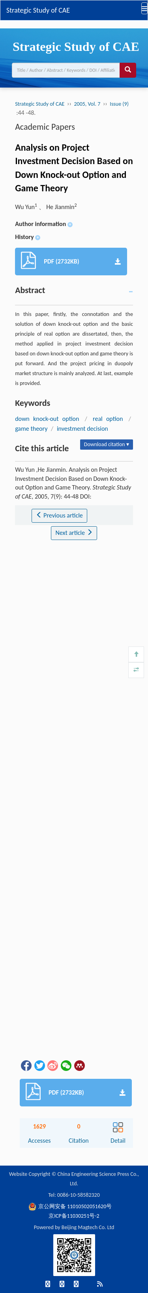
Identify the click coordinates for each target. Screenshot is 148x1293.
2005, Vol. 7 (87, 104)
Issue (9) (119, 104)
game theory (31, 428)
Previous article (59, 515)
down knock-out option (47, 418)
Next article (73, 532)
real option (108, 418)
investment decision (82, 428)
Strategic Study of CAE (38, 10)
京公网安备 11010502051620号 (70, 1206)
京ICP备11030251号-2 (74, 1216)
